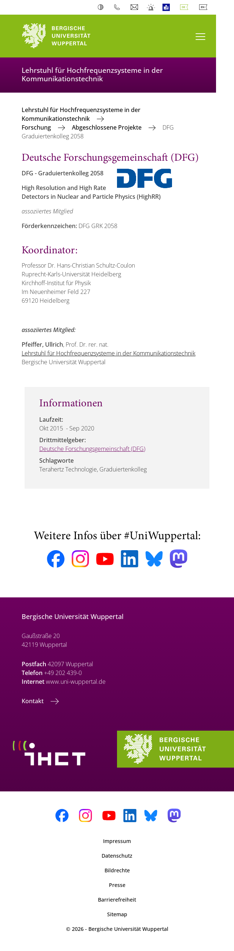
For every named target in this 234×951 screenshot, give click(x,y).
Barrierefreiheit (117, 899)
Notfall (151, 7)
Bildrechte (117, 870)
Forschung (37, 127)
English (205, 7)
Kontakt (33, 701)
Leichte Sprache (167, 7)
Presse (117, 884)
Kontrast (102, 7)
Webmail (135, 7)
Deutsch (185, 7)
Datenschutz (117, 855)
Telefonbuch (118, 7)
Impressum (117, 841)
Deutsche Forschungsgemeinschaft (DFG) (92, 449)
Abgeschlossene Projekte (107, 127)
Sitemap (117, 914)
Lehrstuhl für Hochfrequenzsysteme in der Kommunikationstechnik (81, 114)
